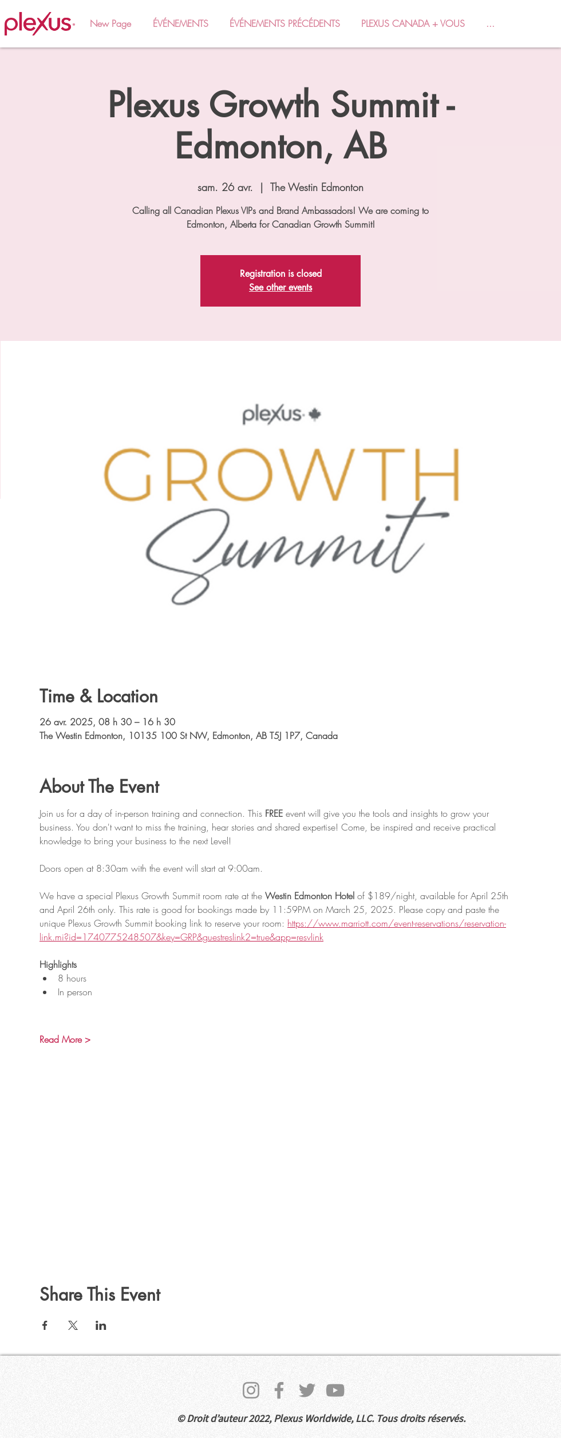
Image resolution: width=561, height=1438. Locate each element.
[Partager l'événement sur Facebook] (44, 1325)
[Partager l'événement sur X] (73, 1325)
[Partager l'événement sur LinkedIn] (101, 1325)
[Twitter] (307, 1390)
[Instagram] (251, 1390)
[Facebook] (279, 1390)
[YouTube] (335, 1390)
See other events (280, 287)
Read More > (64, 1039)
